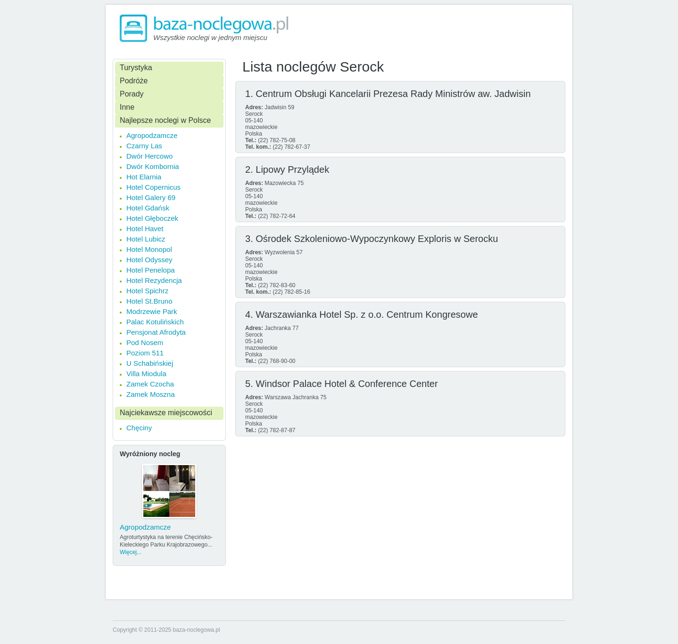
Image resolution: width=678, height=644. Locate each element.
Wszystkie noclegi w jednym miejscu (210, 37)
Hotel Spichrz (147, 291)
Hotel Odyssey (149, 260)
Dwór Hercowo (149, 156)
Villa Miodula (146, 374)
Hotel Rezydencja (154, 280)
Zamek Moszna (150, 394)
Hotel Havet (144, 229)
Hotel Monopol (149, 249)
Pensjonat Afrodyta (156, 332)
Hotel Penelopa (150, 270)
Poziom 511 (145, 353)
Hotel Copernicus (153, 187)
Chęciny (139, 428)
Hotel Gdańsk (147, 208)
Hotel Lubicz (145, 239)
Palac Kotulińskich (155, 322)
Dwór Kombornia (152, 166)
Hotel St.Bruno (149, 301)
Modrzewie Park (151, 311)
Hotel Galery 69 (150, 197)
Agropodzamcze (151, 135)
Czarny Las (144, 146)
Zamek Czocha (150, 384)
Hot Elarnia (143, 177)
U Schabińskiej (149, 363)
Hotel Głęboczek (152, 218)
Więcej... (130, 552)
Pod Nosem (144, 342)
